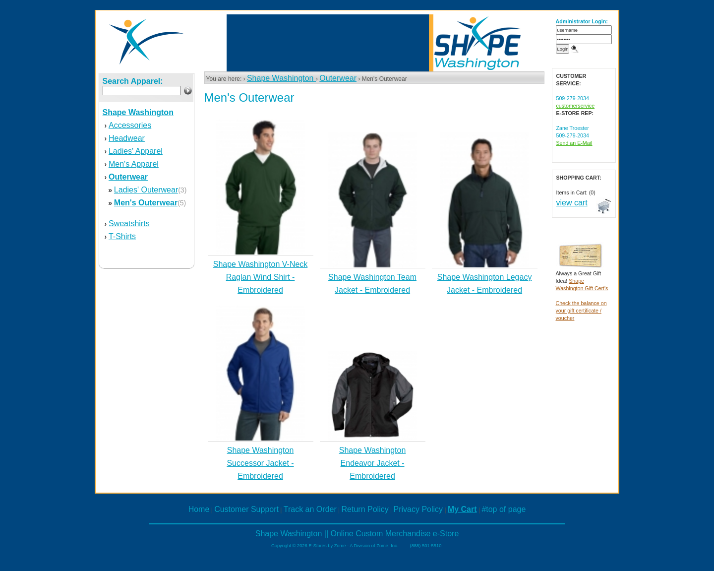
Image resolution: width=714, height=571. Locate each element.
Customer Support (246, 509)
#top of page (503, 509)
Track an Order (310, 509)
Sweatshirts (129, 223)
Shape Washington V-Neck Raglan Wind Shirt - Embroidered (260, 277)
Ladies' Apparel (136, 151)
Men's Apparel (134, 164)
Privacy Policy (418, 509)
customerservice (575, 106)
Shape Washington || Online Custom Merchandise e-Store (357, 533)
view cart (572, 202)
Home (199, 509)
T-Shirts (122, 236)
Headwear (127, 138)
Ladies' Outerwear (146, 190)
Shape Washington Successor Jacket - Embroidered (260, 463)
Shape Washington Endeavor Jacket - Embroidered (372, 463)
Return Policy (365, 509)
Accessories (130, 125)
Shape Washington (281, 78)
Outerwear (338, 78)
